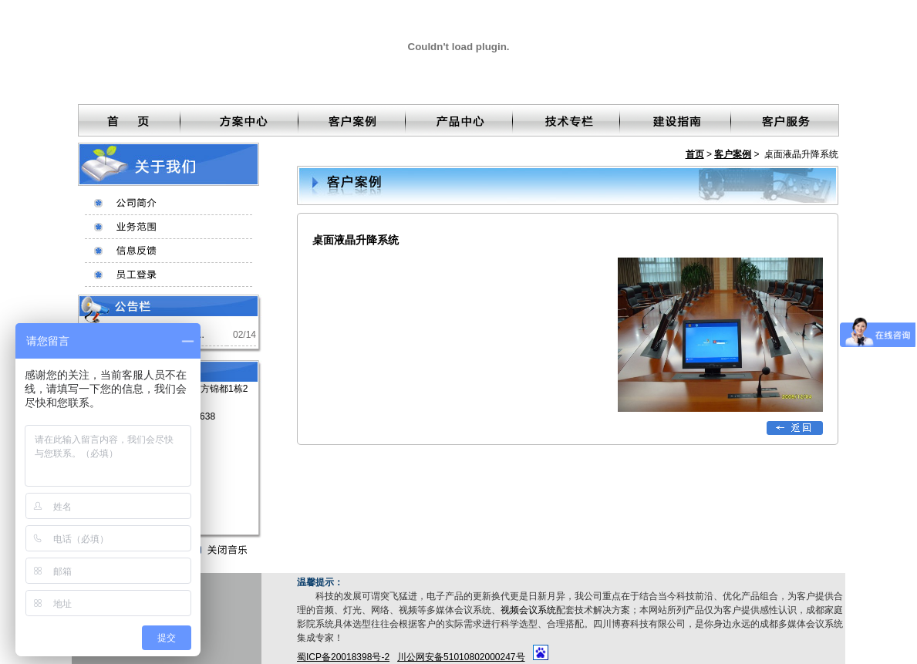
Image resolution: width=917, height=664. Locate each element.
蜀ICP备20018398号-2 (343, 657)
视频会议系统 (528, 610)
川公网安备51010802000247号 (460, 657)
